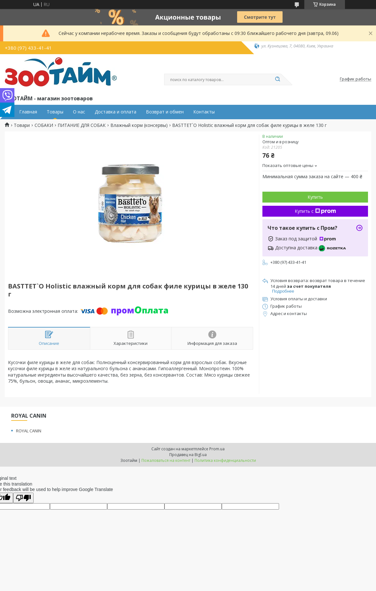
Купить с (315, 211)
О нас (79, 112)
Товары (55, 112)
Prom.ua (217, 449)
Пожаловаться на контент (165, 460)
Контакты (204, 112)
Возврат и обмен (165, 112)
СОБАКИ (44, 125)
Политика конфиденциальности (225, 460)
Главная (28, 112)
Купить (315, 197)
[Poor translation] (23, 498)
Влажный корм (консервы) (139, 125)
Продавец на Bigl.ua (188, 454)
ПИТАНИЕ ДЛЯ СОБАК (82, 125)
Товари (22, 125)
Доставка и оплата (115, 112)
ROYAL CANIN (28, 431)
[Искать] (277, 79)
